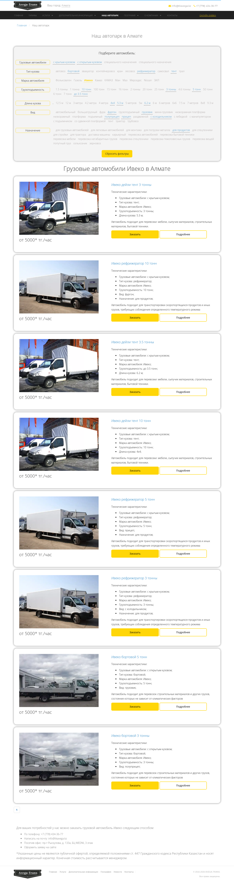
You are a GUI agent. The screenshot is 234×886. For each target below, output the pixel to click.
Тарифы (33, 15)
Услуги (47, 15)
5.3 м (120, 103)
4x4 (113, 103)
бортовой (74, 71)
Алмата (66, 5)
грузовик (147, 112)
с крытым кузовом (64, 62)
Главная (18, 15)
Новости (118, 872)
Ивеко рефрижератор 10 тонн (134, 263)
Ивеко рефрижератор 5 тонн (133, 499)
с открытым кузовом (89, 62)
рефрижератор (146, 71)
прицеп (126, 116)
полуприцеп (112, 116)
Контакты (172, 15)
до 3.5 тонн (81, 94)
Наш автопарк (110, 15)
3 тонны (171, 89)
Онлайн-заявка (208, 15)
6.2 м (147, 103)
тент (174, 71)
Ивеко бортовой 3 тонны (130, 735)
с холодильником (161, 116)
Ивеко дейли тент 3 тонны (131, 184)
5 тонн (197, 89)
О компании (152, 15)
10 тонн (86, 89)
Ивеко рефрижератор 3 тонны (134, 578)
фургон (112, 112)
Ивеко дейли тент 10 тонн (131, 420)
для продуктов (181, 130)
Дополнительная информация (77, 15)
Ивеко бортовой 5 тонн (129, 657)
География (131, 15)
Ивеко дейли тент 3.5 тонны (132, 342)
